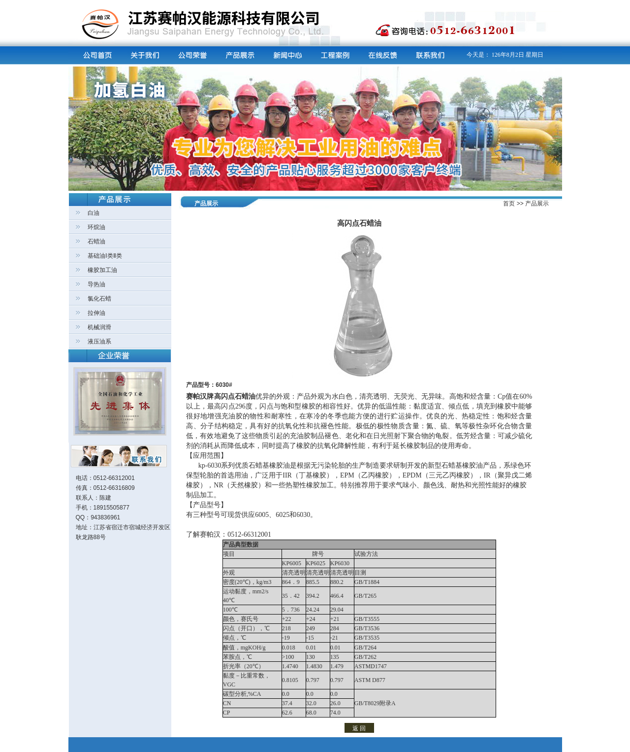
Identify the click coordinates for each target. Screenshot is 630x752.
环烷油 (96, 227)
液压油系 (99, 341)
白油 (93, 212)
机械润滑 (99, 327)
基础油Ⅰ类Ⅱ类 (105, 255)
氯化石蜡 (99, 298)
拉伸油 (96, 312)
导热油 (96, 284)
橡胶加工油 (102, 270)
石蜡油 (96, 241)
